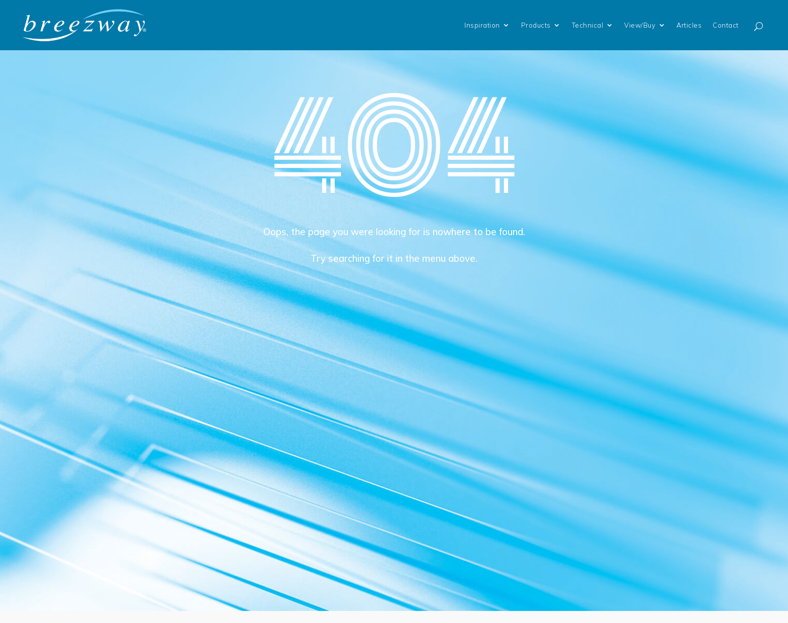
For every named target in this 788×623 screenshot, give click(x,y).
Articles (689, 25)
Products (536, 25)
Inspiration (482, 25)
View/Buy (639, 25)
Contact (726, 25)
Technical (588, 25)
